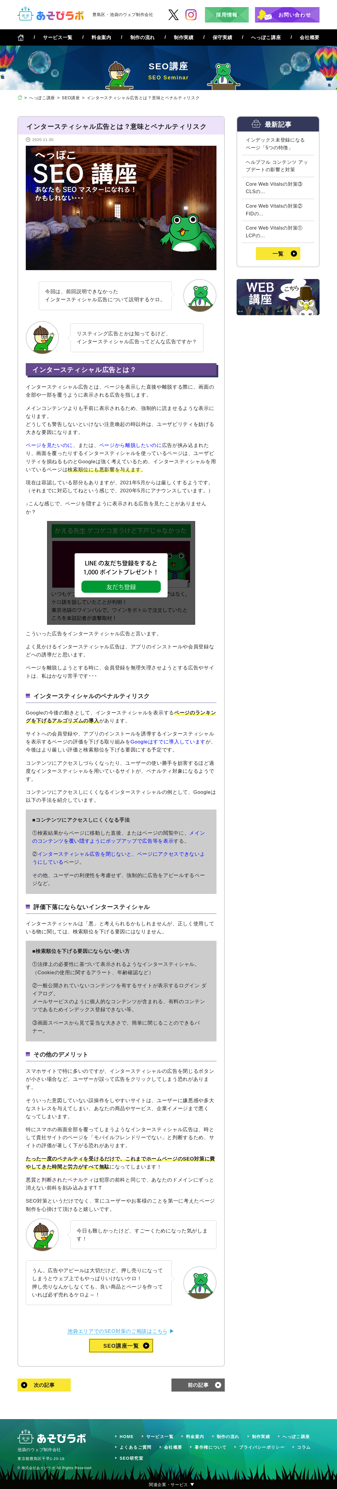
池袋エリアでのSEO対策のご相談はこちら (118, 1331)
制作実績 (184, 37)
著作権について (211, 1447)
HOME (127, 1436)
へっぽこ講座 (266, 37)
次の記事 (44, 1385)
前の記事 (198, 1385)
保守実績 (222, 37)
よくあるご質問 (136, 1447)
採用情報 (226, 15)
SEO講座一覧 (121, 1346)
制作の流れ (142, 37)
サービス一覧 (58, 37)
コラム (304, 1447)
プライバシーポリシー (262, 1447)
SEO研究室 (131, 1458)
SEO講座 (71, 97)
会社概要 (310, 37)
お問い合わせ (294, 15)
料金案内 (101, 37)
